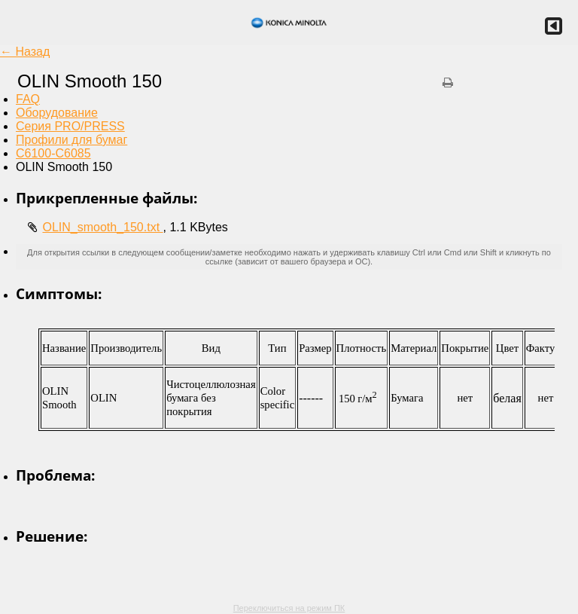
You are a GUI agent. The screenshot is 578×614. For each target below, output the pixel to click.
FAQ (28, 99)
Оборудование (57, 112)
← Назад (25, 51)
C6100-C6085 (53, 153)
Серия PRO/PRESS (70, 126)
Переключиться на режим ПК (289, 607)
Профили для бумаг (71, 139)
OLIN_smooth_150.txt (102, 227)
